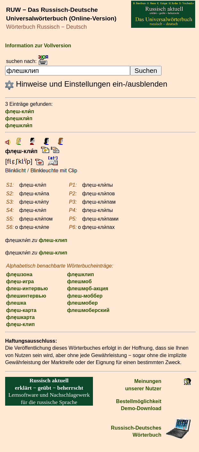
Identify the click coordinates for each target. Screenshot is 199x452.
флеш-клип (53, 240)
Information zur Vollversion (38, 45)
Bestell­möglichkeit (138, 401)
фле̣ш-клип (20, 324)
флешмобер (82, 303)
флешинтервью (26, 296)
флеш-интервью (27, 288)
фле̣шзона (19, 274)
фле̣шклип (80, 274)
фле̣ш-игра (20, 281)
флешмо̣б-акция (87, 288)
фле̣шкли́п (18, 118)
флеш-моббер (85, 296)
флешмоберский (88, 310)
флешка (16, 303)
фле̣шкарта (20, 317)
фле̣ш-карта (21, 310)
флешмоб (79, 281)
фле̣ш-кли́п (19, 111)
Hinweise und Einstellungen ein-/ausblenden (86, 84)
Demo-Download (141, 408)
